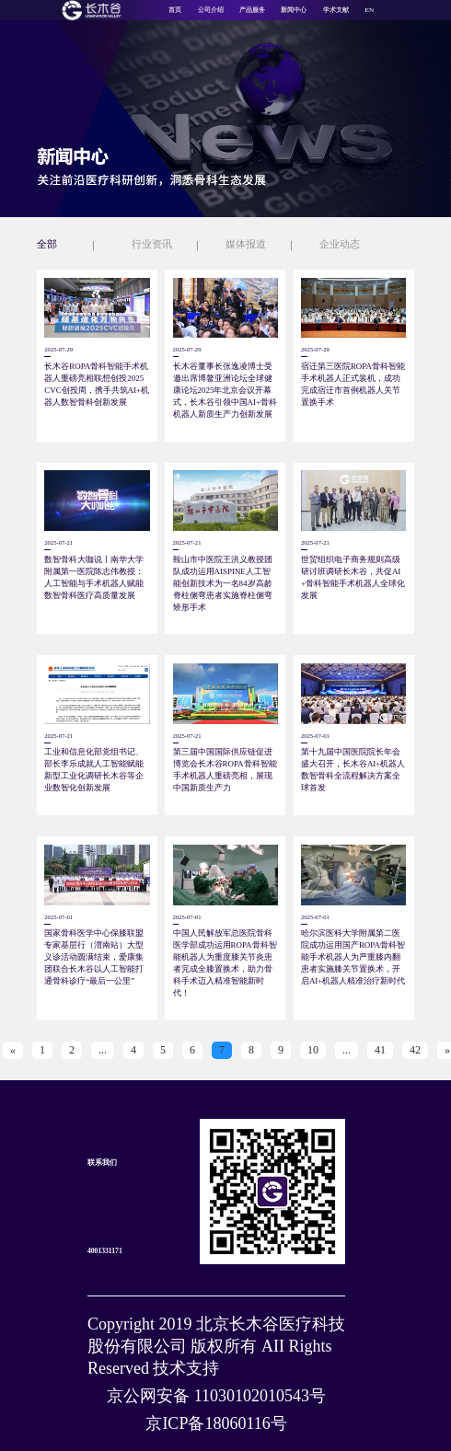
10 (312, 1049)
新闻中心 (293, 10)
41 (380, 1049)
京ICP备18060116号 (215, 1423)
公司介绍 (211, 10)
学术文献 (336, 10)
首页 (174, 10)
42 (415, 1049)
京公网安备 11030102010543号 (216, 1396)
